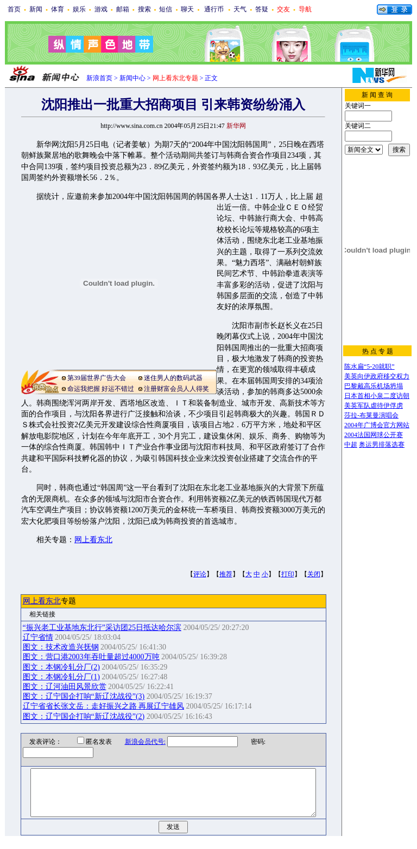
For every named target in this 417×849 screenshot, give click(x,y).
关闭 (313, 574)
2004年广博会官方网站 (376, 425)
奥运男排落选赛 (382, 444)
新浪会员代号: (138, 741)
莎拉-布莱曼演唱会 (371, 415)
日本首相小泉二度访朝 (376, 396)
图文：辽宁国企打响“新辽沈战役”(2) (84, 716)
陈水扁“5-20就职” (369, 366)
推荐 (225, 574)
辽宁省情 (38, 637)
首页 (14, 9)
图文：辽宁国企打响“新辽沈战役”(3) (84, 696)
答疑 (261, 9)
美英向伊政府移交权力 (376, 376)
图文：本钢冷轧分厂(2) (61, 667)
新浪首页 (99, 78)
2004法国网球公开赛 (373, 435)
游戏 (101, 9)
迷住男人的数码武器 (173, 378)
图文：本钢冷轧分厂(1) (61, 677)
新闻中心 (132, 78)
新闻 (35, 9)
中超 (350, 444)
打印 (287, 574)
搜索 (144, 9)
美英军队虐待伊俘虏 (373, 405)
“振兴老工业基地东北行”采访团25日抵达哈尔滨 (102, 627)
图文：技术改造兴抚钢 (61, 647)
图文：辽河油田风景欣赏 (64, 687)
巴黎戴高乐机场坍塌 (373, 386)
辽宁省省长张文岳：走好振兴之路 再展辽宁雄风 (104, 706)
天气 (240, 9)
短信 (165, 9)
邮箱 (122, 9)
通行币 (214, 9)
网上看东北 (93, 540)
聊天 (187, 9)
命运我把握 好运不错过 (100, 389)
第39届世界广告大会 (96, 378)
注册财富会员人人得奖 (176, 389)
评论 (199, 574)
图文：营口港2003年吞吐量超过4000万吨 (91, 657)
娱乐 (79, 9)
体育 (57, 9)
